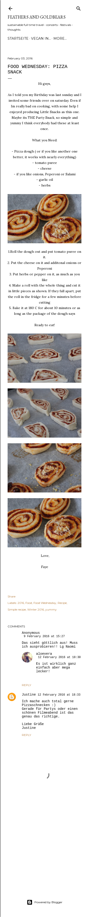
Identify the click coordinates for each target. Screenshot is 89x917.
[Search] (78, 7)
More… (60, 38)
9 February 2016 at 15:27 (44, 636)
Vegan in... (41, 38)
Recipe (62, 603)
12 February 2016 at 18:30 (59, 657)
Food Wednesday (44, 603)
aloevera (44, 654)
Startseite (18, 38)
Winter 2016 (35, 609)
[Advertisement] (44, 846)
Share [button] (11, 596)
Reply (26, 685)
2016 (21, 603)
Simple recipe (17, 609)
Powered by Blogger (44, 902)
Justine (29, 695)
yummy (51, 609)
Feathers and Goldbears (37, 17)
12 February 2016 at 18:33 (59, 695)
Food (28, 603)
